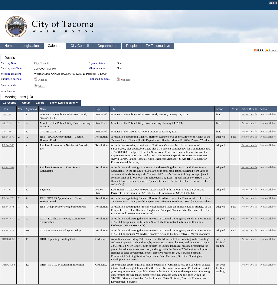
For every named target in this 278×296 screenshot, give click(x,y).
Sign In (273, 2)
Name (43, 109)
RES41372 (8, 218)
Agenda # (31, 109)
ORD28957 (8, 239)
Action (219, 109)
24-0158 (6, 131)
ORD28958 (8, 264)
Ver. (20, 109)
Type (98, 109)
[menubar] (40, 103)
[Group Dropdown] (26, 103)
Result (234, 109)
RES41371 (8, 206)
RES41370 (8, 136)
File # (5, 109)
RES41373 (8, 230)
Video (41, 86)
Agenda (42, 79)
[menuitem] (9, 103)
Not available (267, 114)
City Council (41, 63)
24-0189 (6, 189)
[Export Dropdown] (39, 103)
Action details (249, 114)
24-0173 (6, 114)
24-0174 (6, 123)
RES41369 (8, 167)
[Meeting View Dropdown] (63, 103)
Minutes (125, 79)
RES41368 (8, 145)
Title (113, 109)
